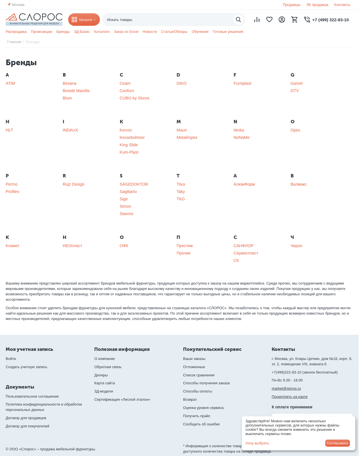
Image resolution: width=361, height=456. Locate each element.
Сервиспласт (246, 253)
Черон (296, 245)
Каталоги (102, 31)
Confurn (127, 90)
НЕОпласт (72, 245)
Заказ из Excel (126, 31)
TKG (181, 199)
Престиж (185, 245)
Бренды (63, 31)
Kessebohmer (132, 137)
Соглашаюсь (338, 443)
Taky (181, 191)
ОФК (124, 245)
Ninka (239, 130)
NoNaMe (241, 137)
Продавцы (291, 5)
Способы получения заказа (206, 383)
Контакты (342, 5)
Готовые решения (228, 31)
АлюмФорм (244, 184)
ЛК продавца (317, 5)
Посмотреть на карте (289, 397)
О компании (104, 359)
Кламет (12, 245)
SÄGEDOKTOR (134, 184)
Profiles (12, 191)
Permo (12, 184)
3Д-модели (103, 391)
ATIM (10, 83)
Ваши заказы (194, 359)
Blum (67, 98)
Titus (181, 184)
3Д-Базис (82, 31)
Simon (125, 206)
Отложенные (194, 367)
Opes (295, 130)
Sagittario (128, 191)
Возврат (190, 399)
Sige (124, 199)
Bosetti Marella (76, 90)
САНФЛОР (243, 245)
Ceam (125, 83)
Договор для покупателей (27, 426)
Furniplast (242, 83)
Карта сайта (104, 383)
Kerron (126, 130)
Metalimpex (187, 137)
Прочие (183, 253)
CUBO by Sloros (135, 98)
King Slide (129, 145)
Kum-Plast (129, 152)
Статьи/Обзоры (174, 31)
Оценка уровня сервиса (203, 408)
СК (236, 260)
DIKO (181, 83)
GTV (295, 90)
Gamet (297, 83)
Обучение (200, 31)
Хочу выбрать (257, 443)
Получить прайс (196, 416)
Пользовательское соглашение (32, 396)
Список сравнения (199, 375)
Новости (149, 31)
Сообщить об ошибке (201, 424)
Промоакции (41, 31)
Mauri (182, 130)
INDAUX (70, 130)
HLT (9, 130)
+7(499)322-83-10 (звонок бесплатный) (305, 372)
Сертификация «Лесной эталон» (122, 399)
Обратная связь (107, 367)
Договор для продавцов (26, 418)
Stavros (126, 213)
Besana (70, 83)
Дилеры (101, 375)
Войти (11, 359)
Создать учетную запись (26, 367)
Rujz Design (74, 184)
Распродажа (16, 31)
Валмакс (299, 184)
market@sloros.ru (286, 388)
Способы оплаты (197, 391)
